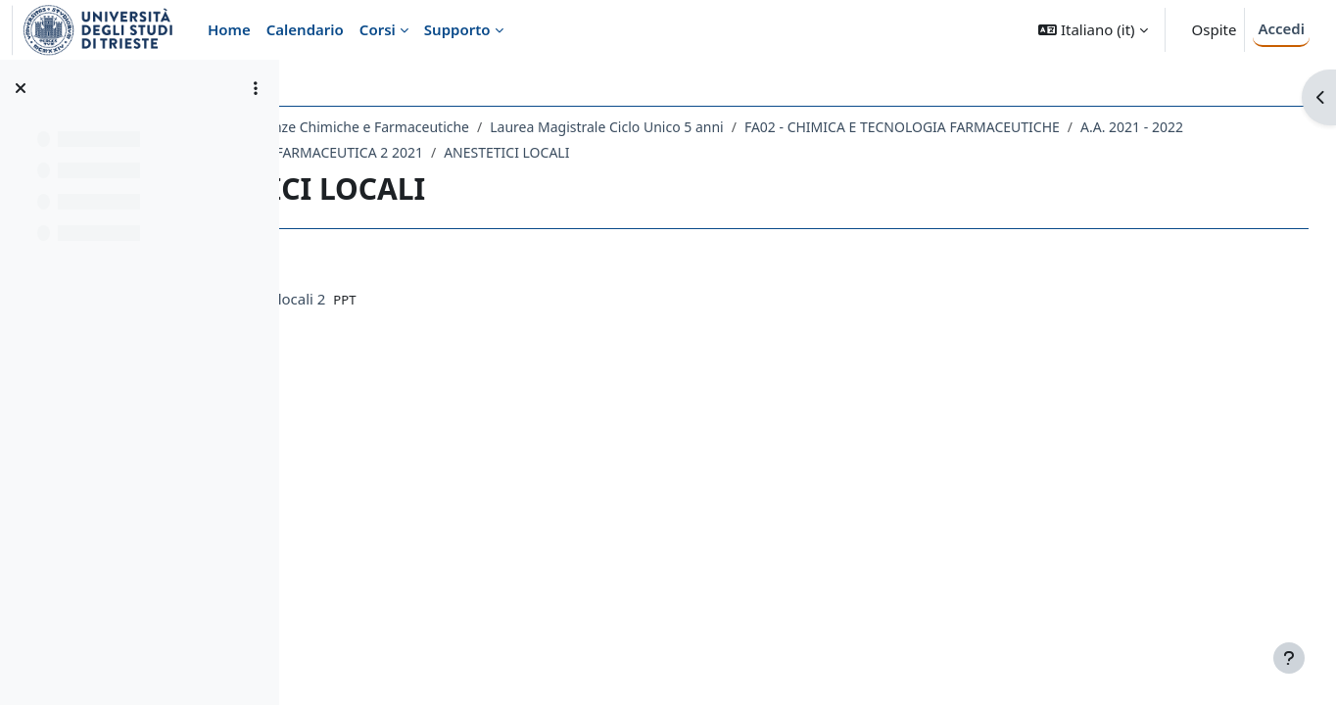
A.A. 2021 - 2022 (389, 152)
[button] (1093, 30)
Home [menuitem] (229, 29)
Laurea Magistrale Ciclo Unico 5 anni (781, 127)
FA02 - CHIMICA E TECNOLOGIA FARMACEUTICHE (1076, 127)
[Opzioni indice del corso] (255, 88)
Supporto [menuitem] (457, 29)
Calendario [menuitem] (305, 29)
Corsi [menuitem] (377, 29)
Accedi (1281, 28)
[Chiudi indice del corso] (20, 88)
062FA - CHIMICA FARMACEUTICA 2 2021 (591, 152)
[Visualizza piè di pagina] (1289, 658)
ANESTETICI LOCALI (805, 152)
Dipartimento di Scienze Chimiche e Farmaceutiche (480, 127)
